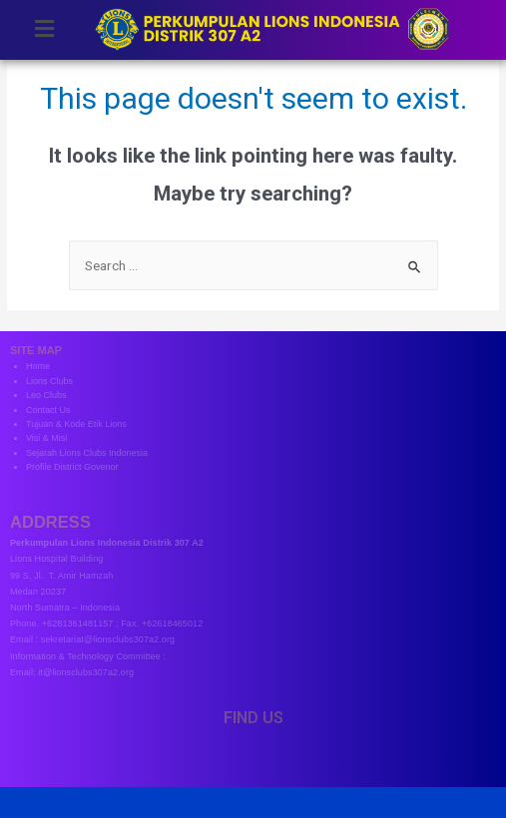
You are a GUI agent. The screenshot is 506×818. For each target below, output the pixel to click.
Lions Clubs (49, 381)
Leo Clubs (46, 395)
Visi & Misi (46, 438)
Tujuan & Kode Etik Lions (76, 424)
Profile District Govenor (72, 467)
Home (38, 366)
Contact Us (48, 410)
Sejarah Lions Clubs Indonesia (87, 453)
